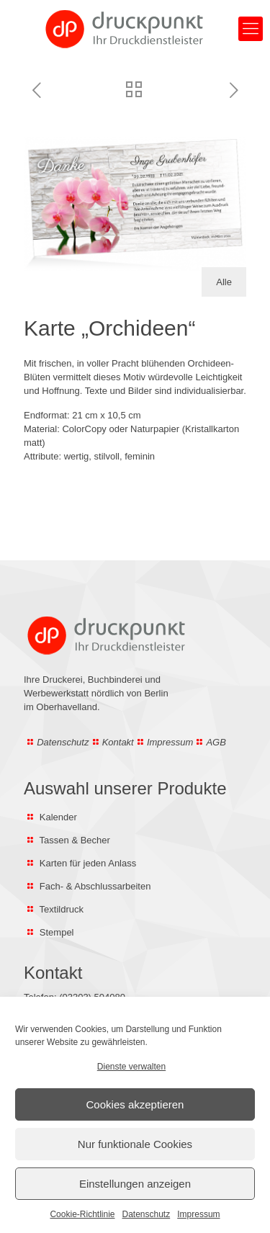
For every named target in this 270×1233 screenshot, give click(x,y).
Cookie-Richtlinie (82, 1214)
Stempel (57, 932)
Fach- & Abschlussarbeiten (93, 886)
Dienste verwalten (131, 1067)
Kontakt (118, 742)
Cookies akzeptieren (135, 1104)
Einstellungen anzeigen (135, 1184)
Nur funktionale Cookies (135, 1144)
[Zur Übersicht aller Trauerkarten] (134, 91)
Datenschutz (146, 1214)
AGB (215, 742)
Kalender (58, 817)
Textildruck (62, 909)
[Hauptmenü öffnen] (250, 29)
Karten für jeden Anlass (88, 863)
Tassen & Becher (75, 840)
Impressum (198, 1214)
